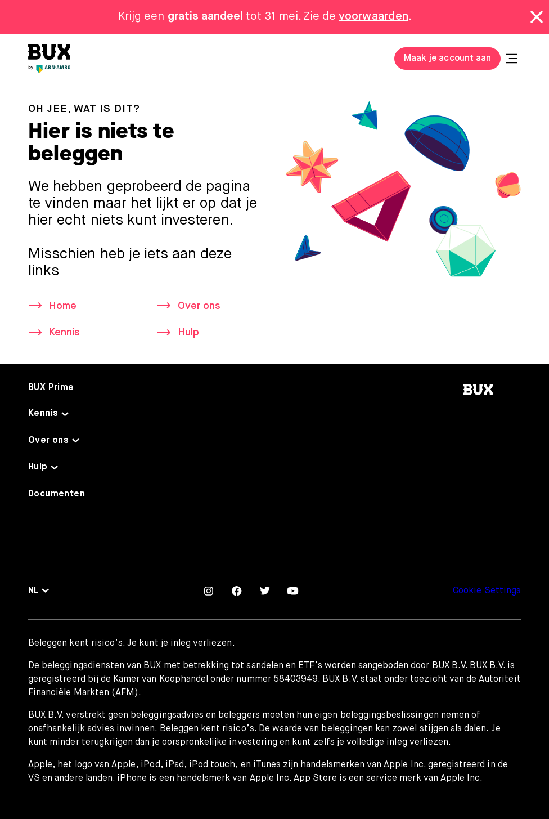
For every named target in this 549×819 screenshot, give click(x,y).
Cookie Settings (487, 591)
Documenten (56, 494)
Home (62, 306)
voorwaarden (373, 17)
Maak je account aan (447, 58)
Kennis (64, 333)
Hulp (188, 333)
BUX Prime (51, 387)
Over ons (199, 306)
